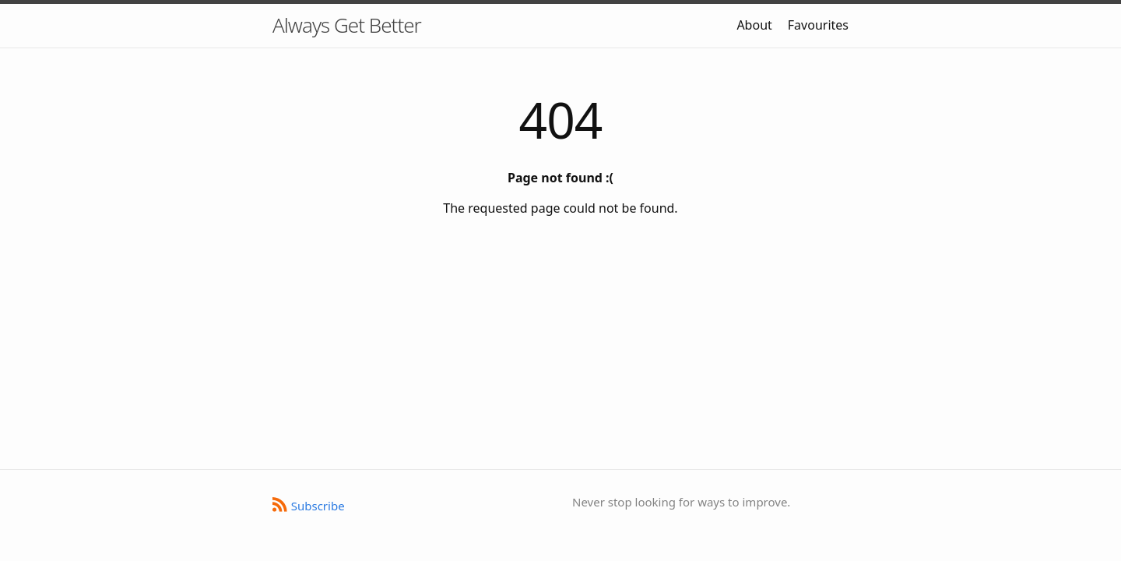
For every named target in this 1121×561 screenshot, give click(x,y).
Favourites (818, 25)
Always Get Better (346, 25)
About (753, 25)
